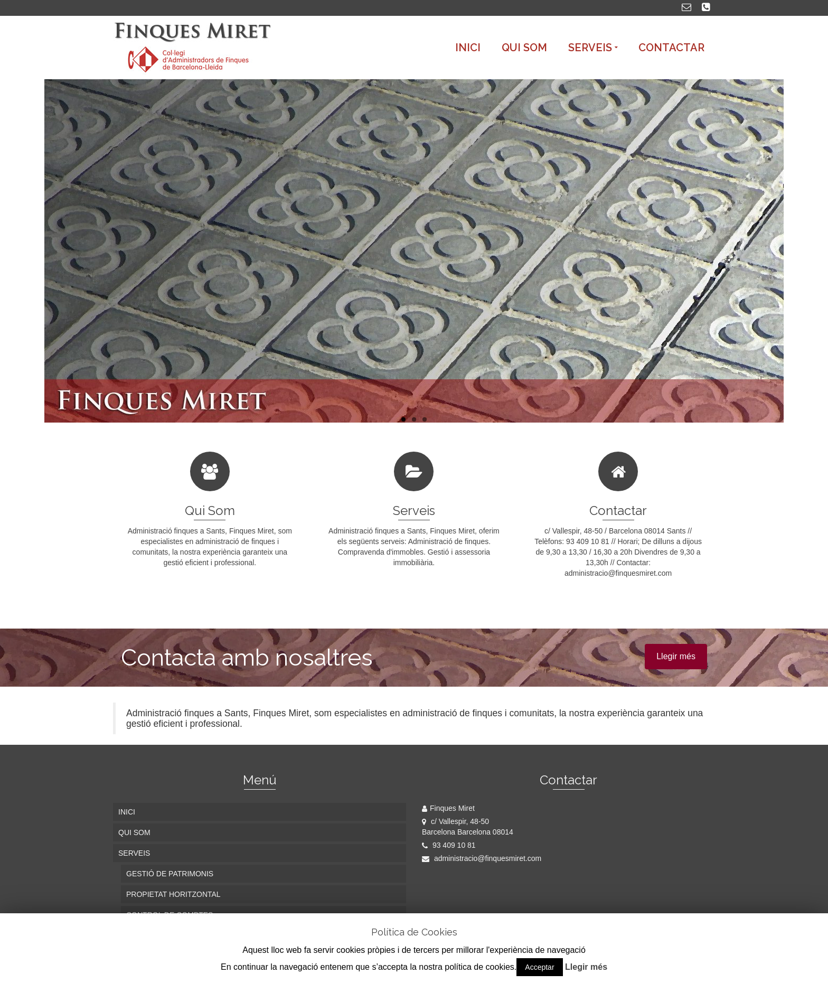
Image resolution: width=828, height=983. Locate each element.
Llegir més (675, 656)
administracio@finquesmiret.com (481, 858)
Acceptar (539, 967)
